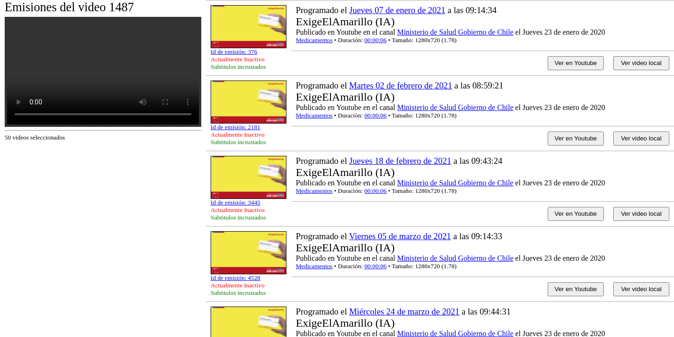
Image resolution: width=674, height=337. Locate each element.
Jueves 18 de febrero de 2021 (400, 161)
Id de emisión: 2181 (235, 127)
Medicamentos (314, 40)
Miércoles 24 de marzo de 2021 (404, 311)
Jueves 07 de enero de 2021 (397, 10)
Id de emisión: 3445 (235, 202)
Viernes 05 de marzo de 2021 (400, 236)
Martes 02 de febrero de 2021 (400, 85)
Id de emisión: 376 (234, 51)
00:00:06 (375, 40)
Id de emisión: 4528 (235, 277)
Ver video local (641, 62)
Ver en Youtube (576, 62)
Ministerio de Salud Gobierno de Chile (455, 32)
